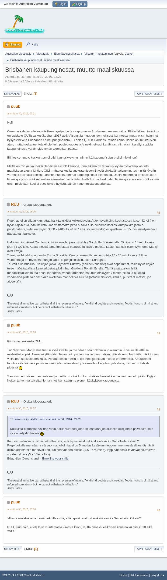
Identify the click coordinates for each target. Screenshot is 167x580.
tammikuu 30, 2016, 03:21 (21, 113)
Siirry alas (12, 93)
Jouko (128, 53)
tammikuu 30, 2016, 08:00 (21, 211)
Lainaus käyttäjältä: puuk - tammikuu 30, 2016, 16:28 (47, 419)
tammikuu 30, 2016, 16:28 (21, 332)
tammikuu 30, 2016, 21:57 (21, 408)
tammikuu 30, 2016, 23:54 (21, 509)
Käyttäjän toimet (149, 93)
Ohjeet (123, 575)
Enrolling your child (55, 458)
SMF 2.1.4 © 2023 (12, 575)
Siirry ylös (12, 549)
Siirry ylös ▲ (158, 575)
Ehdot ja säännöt (138, 575)
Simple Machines (33, 575)
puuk (15, 106)
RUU (15, 204)
